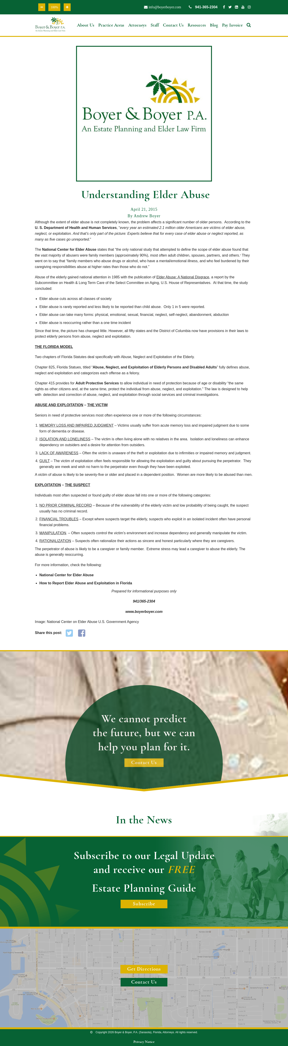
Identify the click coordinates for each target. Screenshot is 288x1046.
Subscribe (144, 903)
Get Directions (144, 969)
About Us (85, 25)
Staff (155, 25)
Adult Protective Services (97, 383)
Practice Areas (111, 25)
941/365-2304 (144, 601)
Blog (214, 25)
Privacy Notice (144, 1042)
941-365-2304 (203, 7)
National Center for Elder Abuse (69, 249)
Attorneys (137, 25)
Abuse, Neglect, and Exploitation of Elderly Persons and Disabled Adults (155, 367)
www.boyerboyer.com (144, 612)
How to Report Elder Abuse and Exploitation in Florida (85, 583)
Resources (197, 25)
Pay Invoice (232, 25)
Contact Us (173, 25)
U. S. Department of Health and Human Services (76, 228)
